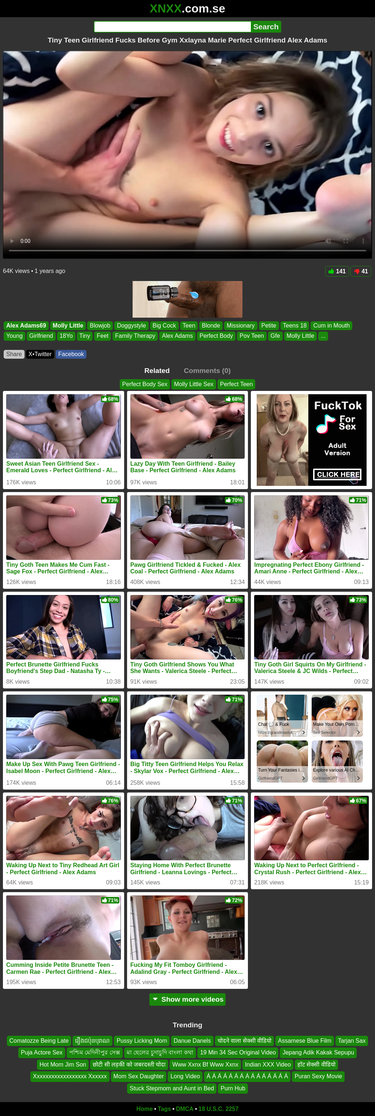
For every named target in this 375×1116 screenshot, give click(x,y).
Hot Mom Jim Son (63, 1064)
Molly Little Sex (194, 384)
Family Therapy (135, 336)
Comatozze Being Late (39, 1041)
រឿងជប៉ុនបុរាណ (92, 1041)
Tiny (84, 336)
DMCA (184, 1109)
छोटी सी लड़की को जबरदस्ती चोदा (129, 1064)
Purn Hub (232, 1088)
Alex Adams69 (26, 325)
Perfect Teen (236, 384)
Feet (102, 336)
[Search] (172, 27)
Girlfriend (41, 336)
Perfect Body (216, 336)
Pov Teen (252, 336)
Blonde (211, 325)
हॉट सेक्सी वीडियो (316, 1064)
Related (157, 370)
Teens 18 (295, 325)
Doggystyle (131, 325)
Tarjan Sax (352, 1041)
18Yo (66, 336)
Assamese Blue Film (304, 1041)
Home (145, 1109)
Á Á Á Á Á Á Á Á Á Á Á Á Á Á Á (247, 1076)
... (323, 336)
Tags (164, 1109)
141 (337, 271)
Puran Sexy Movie (318, 1076)
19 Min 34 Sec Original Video (238, 1053)
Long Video (185, 1076)
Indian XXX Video (268, 1064)
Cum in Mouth (331, 325)
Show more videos (188, 999)
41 (361, 271)
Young (14, 336)
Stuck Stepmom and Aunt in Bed (172, 1088)
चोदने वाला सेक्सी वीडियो (244, 1041)
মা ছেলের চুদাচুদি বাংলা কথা (160, 1053)
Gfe (275, 336)
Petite (268, 325)
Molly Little (68, 325)
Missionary (241, 325)
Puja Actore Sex (42, 1053)
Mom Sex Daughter (139, 1076)
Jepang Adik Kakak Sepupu (318, 1053)
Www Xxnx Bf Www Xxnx (205, 1064)
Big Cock (164, 325)
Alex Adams (177, 336)
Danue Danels (192, 1041)
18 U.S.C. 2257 (218, 1109)
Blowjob (100, 325)
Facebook (71, 354)
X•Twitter (40, 354)
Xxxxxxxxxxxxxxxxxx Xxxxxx (70, 1076)
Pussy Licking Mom (141, 1041)
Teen (189, 325)
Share (14, 354)
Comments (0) (207, 370)
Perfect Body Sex (145, 384)
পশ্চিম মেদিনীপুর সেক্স (94, 1053)
